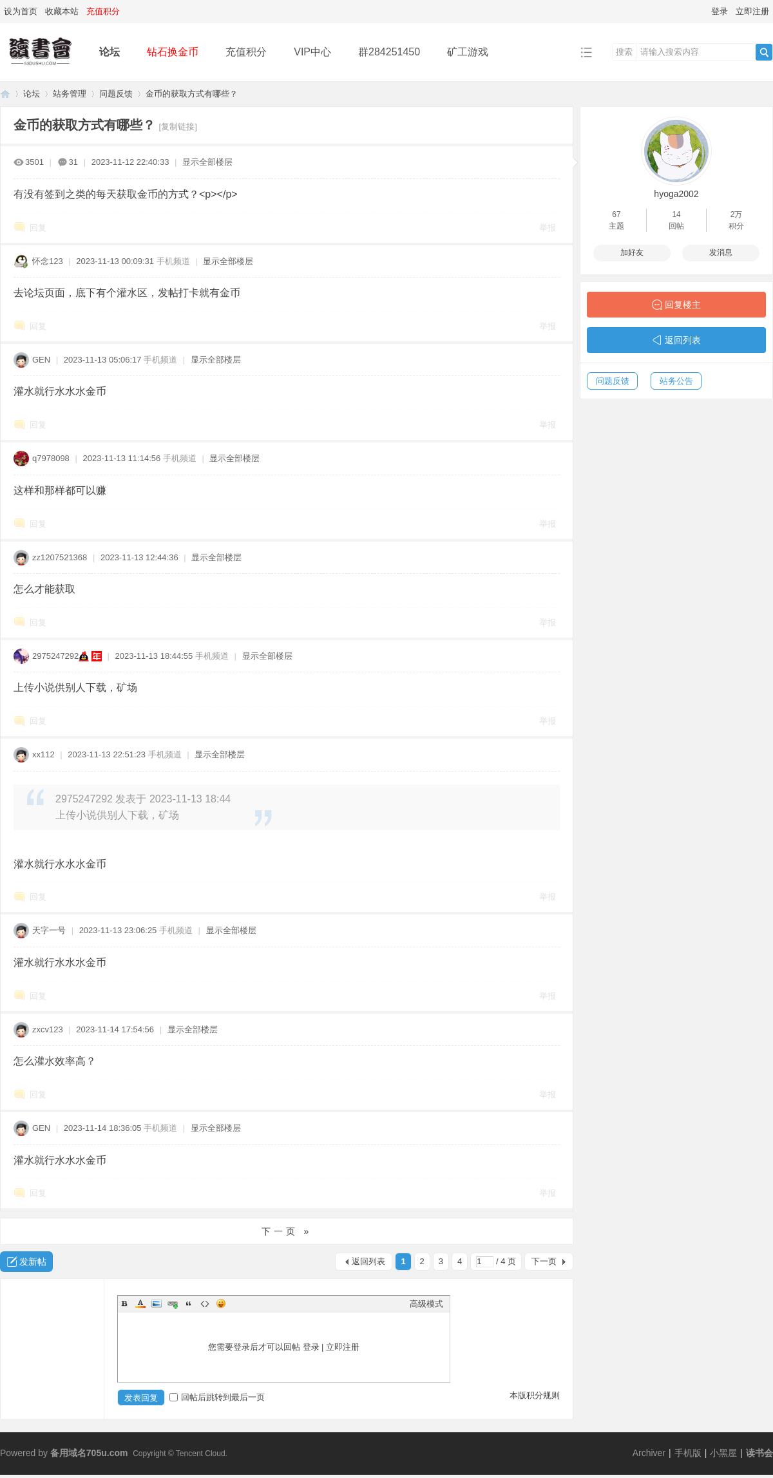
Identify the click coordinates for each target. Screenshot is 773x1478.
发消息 (720, 252)
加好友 (632, 252)
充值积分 (246, 51)
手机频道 (173, 261)
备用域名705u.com (89, 1453)
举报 (547, 227)
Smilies (221, 1303)
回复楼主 (683, 304)
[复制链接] (178, 126)
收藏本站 (62, 11)
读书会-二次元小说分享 (5, 93)
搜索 (624, 52)
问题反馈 (116, 94)
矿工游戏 (467, 51)
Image (156, 1303)
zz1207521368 (59, 557)
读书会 (759, 1453)
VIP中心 (312, 51)
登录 (719, 11)
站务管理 (69, 94)
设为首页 (20, 11)
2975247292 (55, 656)
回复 (38, 227)
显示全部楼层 (207, 162)
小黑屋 (723, 1453)
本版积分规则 (535, 1395)
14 (676, 214)
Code (204, 1303)
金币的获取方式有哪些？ (192, 94)
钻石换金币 (172, 51)
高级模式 (426, 1304)
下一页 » (287, 1231)
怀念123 (47, 261)
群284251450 (389, 51)
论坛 (109, 51)
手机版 (687, 1453)
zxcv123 (47, 1029)
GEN (41, 360)
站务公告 (676, 381)
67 (616, 214)
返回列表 (368, 1261)
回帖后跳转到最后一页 (217, 1397)
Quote (188, 1303)
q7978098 (51, 458)
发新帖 (32, 1261)
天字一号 (49, 930)
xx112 (43, 754)
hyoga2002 (676, 194)
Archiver (649, 1453)
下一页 (544, 1261)
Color (140, 1303)
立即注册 (752, 11)
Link (172, 1303)
